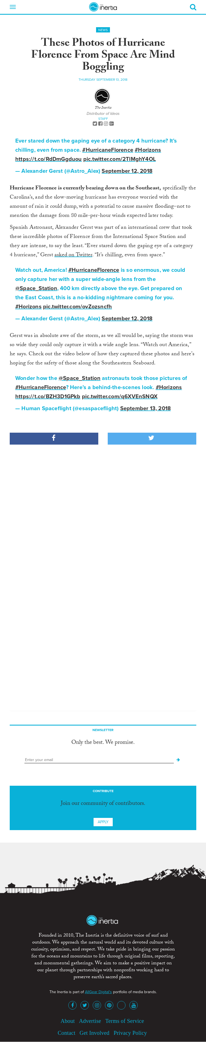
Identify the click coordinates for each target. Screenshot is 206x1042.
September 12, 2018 (127, 171)
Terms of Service (124, 1021)
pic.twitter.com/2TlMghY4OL (119, 159)
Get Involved (94, 1033)
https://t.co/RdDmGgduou (48, 159)
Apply (103, 822)
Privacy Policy (130, 1033)
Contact (67, 1033)
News (103, 30)
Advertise (90, 1021)
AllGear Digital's (98, 992)
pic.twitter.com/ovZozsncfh (77, 306)
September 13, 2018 (145, 408)
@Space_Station (36, 288)
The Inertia (103, 108)
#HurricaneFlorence (107, 150)
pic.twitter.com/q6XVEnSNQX (119, 396)
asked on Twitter (73, 255)
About (68, 1021)
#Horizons (148, 150)
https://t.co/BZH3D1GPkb (48, 396)
